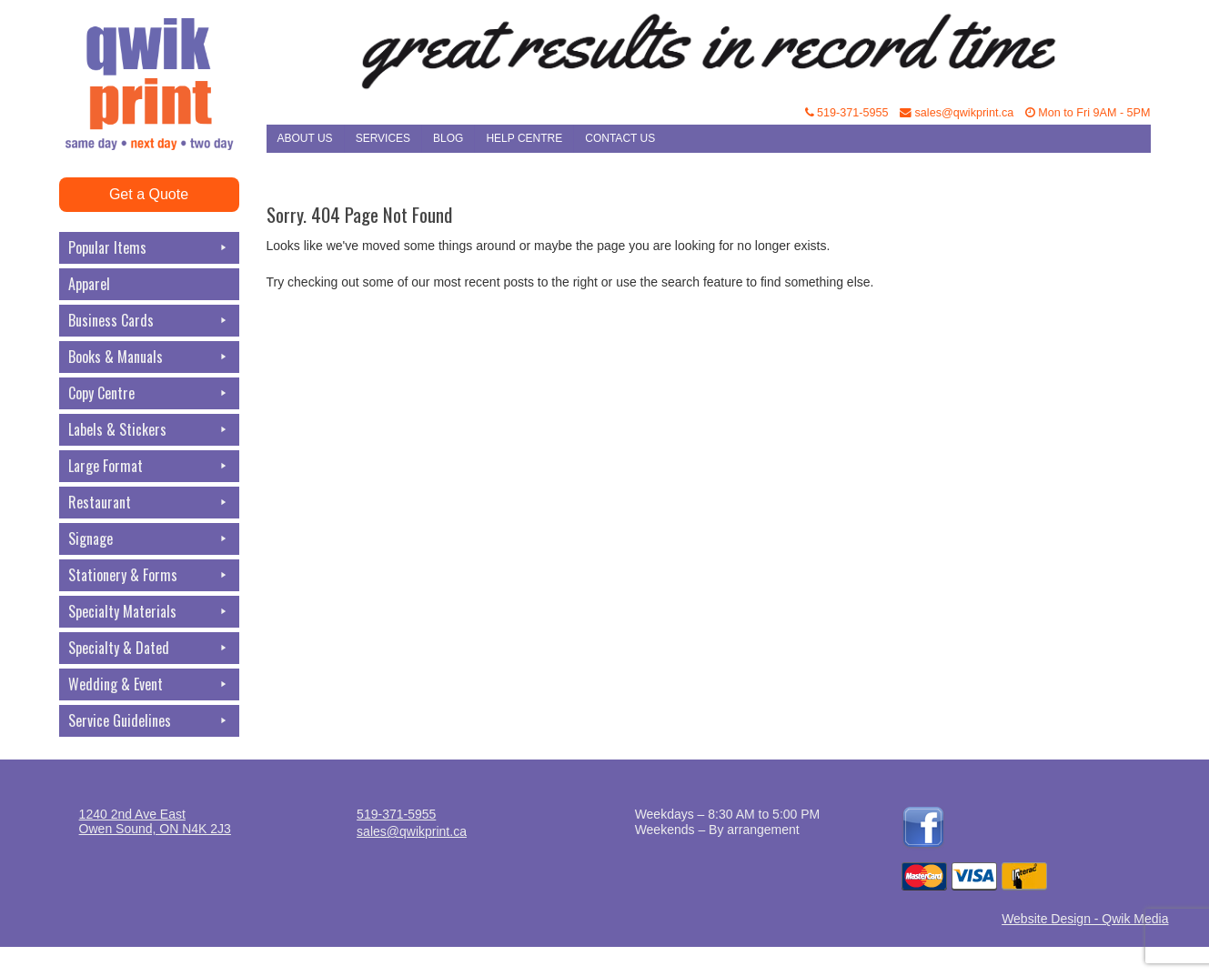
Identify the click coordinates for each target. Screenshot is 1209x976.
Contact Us (620, 138)
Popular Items (149, 248)
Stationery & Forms (149, 575)
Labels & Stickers (149, 430)
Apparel (89, 284)
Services (383, 138)
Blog (448, 138)
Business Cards (149, 321)
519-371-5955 (847, 112)
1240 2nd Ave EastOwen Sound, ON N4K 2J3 (155, 821)
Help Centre (524, 138)
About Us (305, 138)
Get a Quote (148, 194)
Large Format (149, 466)
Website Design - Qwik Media (1085, 918)
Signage (149, 539)
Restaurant (149, 502)
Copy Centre (149, 393)
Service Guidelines (149, 721)
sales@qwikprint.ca (956, 112)
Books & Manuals (149, 357)
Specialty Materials (149, 612)
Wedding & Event (149, 684)
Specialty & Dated (149, 648)
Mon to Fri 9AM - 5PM (1088, 112)
